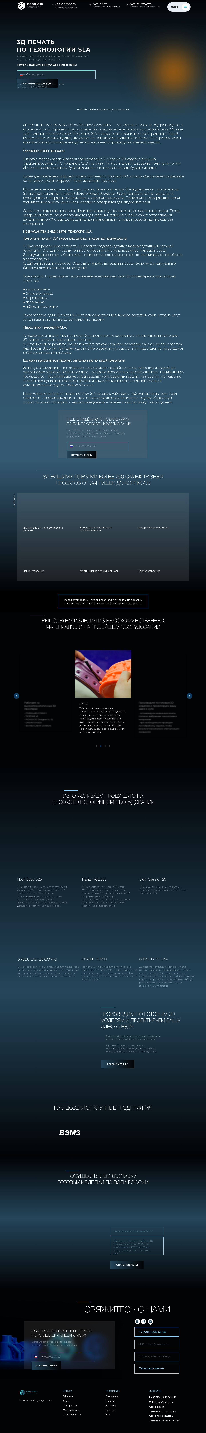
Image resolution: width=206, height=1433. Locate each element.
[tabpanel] (103, 694)
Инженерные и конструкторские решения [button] (43, 529)
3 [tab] (106, 747)
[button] (117, 1064)
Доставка (111, 1401)
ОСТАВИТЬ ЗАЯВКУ (81, 455)
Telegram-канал (151, 1368)
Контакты (111, 1410)
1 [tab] (97, 747)
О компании (112, 1396)
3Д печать (68, 1396)
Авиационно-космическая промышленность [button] (96, 529)
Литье (66, 1401)
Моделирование (71, 1410)
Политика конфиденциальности (36, 1400)
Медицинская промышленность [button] (99, 571)
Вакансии (111, 1405)
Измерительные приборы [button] (153, 527)
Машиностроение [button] (33, 571)
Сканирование (70, 1405)
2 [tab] (101, 747)
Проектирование (72, 1414)
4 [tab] (110, 747)
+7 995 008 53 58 (65, 4)
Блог (108, 1414)
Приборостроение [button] (149, 571)
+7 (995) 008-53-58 (38, 87)
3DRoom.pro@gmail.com (154, 1344)
